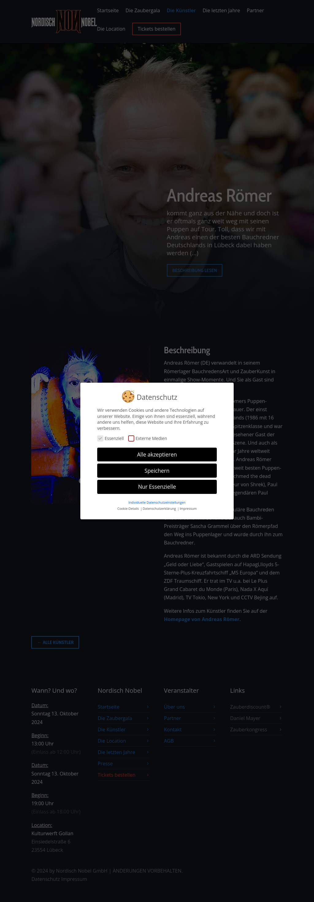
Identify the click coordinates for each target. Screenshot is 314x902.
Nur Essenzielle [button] (157, 484)
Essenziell (110, 436)
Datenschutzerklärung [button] (160, 506)
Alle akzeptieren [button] (157, 452)
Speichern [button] (156, 468)
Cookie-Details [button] (128, 506)
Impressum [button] (188, 506)
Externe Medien (147, 436)
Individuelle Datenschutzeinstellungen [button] (157, 500)
